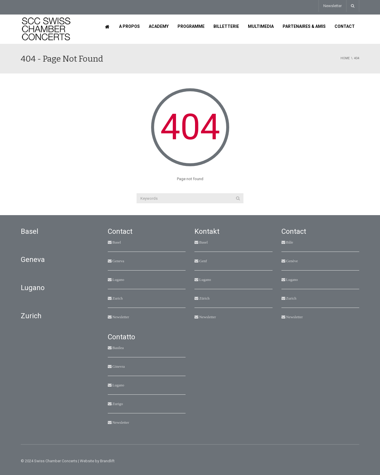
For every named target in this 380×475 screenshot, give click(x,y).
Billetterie (226, 26)
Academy (159, 26)
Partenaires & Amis (304, 26)
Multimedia (261, 26)
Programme (191, 26)
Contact (345, 26)
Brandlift (107, 461)
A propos (129, 26)
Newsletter (332, 6)
